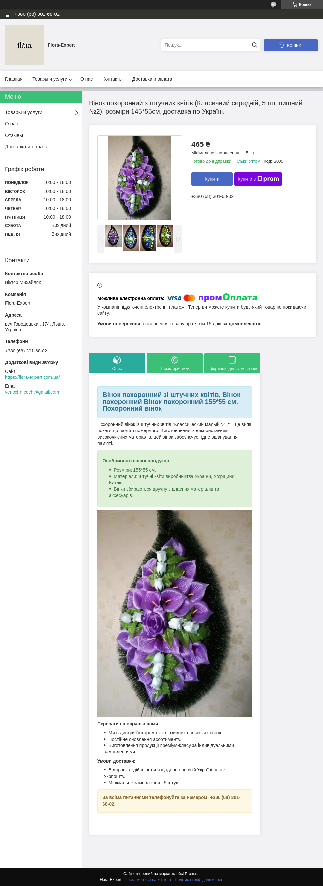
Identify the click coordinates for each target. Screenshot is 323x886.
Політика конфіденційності (199, 879)
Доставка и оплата (152, 79)
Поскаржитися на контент (148, 879)
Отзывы (14, 135)
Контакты (112, 79)
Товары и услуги (49, 79)
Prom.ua (192, 874)
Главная (13, 79)
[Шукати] (254, 45)
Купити (212, 179)
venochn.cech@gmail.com (32, 392)
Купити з (258, 179)
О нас (86, 79)
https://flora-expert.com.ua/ (32, 377)
